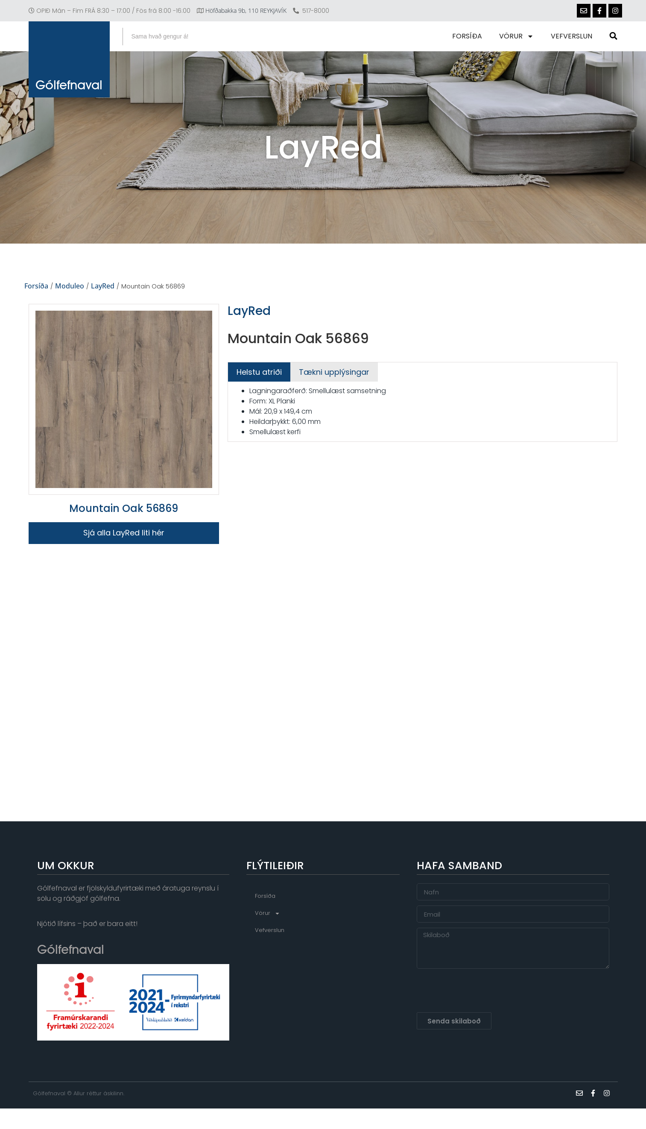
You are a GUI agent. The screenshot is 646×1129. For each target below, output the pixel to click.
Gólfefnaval (68, 86)
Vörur (517, 36)
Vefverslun (572, 36)
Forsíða (468, 36)
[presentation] (482, 990)
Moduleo (69, 286)
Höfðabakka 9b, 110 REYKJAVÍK (245, 10)
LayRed (102, 286)
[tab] (259, 372)
